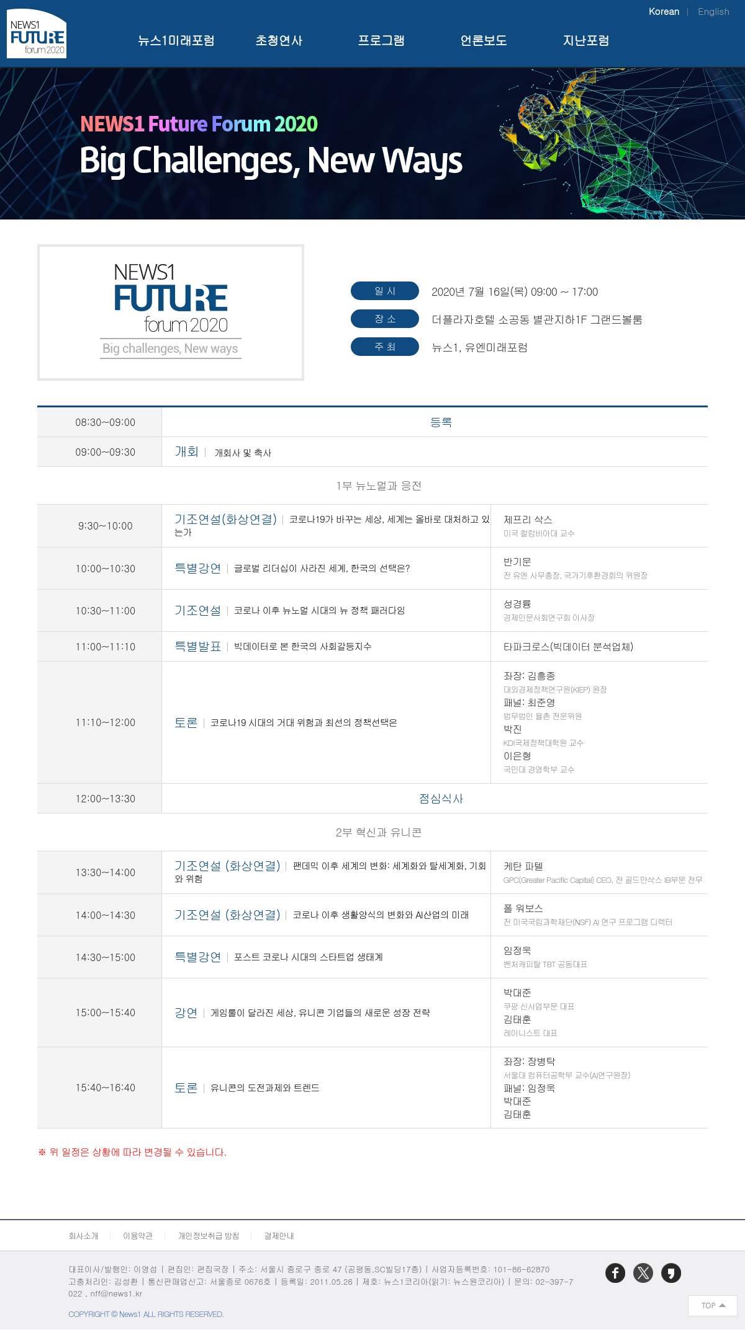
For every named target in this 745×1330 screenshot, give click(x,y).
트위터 (644, 1282)
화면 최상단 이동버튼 (713, 1305)
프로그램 (381, 40)
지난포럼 (586, 40)
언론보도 (483, 40)
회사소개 (83, 1235)
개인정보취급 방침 (208, 1235)
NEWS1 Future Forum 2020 (36, 33)
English (713, 11)
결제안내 (279, 1235)
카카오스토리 (672, 1282)
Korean (664, 11)
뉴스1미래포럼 (175, 40)
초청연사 (278, 40)
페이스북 (616, 1282)
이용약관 (138, 1235)
